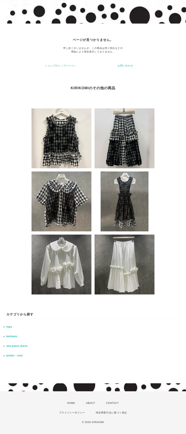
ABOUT (90, 403)
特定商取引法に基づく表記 (111, 412)
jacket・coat (14, 355)
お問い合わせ (125, 65)
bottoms (11, 336)
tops (9, 326)
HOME (71, 403)
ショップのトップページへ (60, 65)
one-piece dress (17, 346)
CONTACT (112, 403)
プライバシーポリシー (72, 412)
